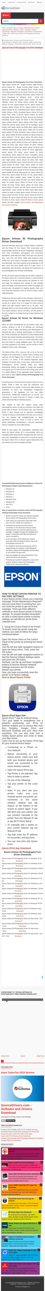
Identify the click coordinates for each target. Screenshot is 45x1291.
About (4, 2)
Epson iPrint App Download (16, 848)
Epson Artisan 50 (7, 42)
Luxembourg (37, 42)
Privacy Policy (21, 2)
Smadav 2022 (6, 1138)
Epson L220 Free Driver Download (21, 1163)
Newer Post (5, 1056)
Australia (6, 40)
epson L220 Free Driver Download (20, 1134)
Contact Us (11, 2)
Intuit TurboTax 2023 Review (17, 1072)
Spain (33, 44)
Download (19, 861)
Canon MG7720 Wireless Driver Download (15, 1136)
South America (27, 44)
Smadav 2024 (6, 1129)
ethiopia (15, 42)
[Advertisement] (23, 65)
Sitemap (39, 2)
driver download (23, 40)
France (20, 42)
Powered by (18, 1286)
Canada (16, 40)
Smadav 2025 (6, 1140)
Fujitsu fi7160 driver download (18, 1132)
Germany (25, 42)
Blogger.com (26, 1286)
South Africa (18, 44)
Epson (31, 40)
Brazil (11, 40)
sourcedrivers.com (29, 1284)
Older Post (40, 1056)
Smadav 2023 (16, 1138)
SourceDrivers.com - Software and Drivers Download (16, 1108)
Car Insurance (16, 1140)
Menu (6, 15)
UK (37, 44)
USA (40, 44)
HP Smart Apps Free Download (20, 1212)
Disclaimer (31, 2)
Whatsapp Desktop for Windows (32, 1138)
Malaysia (4, 44)
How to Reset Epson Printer (16, 677)
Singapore (11, 44)
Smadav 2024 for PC (18, 1129)
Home (23, 1056)
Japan (31, 42)
